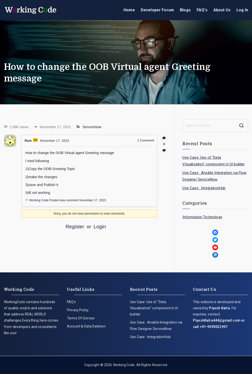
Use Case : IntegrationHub (203, 188)
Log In (242, 10)
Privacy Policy (78, 310)
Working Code (124, 365)
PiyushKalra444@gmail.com (216, 320)
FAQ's (202, 10)
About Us (222, 10)
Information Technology (202, 217)
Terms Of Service (81, 318)
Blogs (185, 10)
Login (100, 226)
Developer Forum (157, 10)
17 (35, 140)
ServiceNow (91, 127)
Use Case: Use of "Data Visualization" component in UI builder (213, 160)
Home (129, 10)
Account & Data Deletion (86, 326)
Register (74, 226)
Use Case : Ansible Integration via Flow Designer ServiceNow (214, 176)
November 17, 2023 (92, 200)
